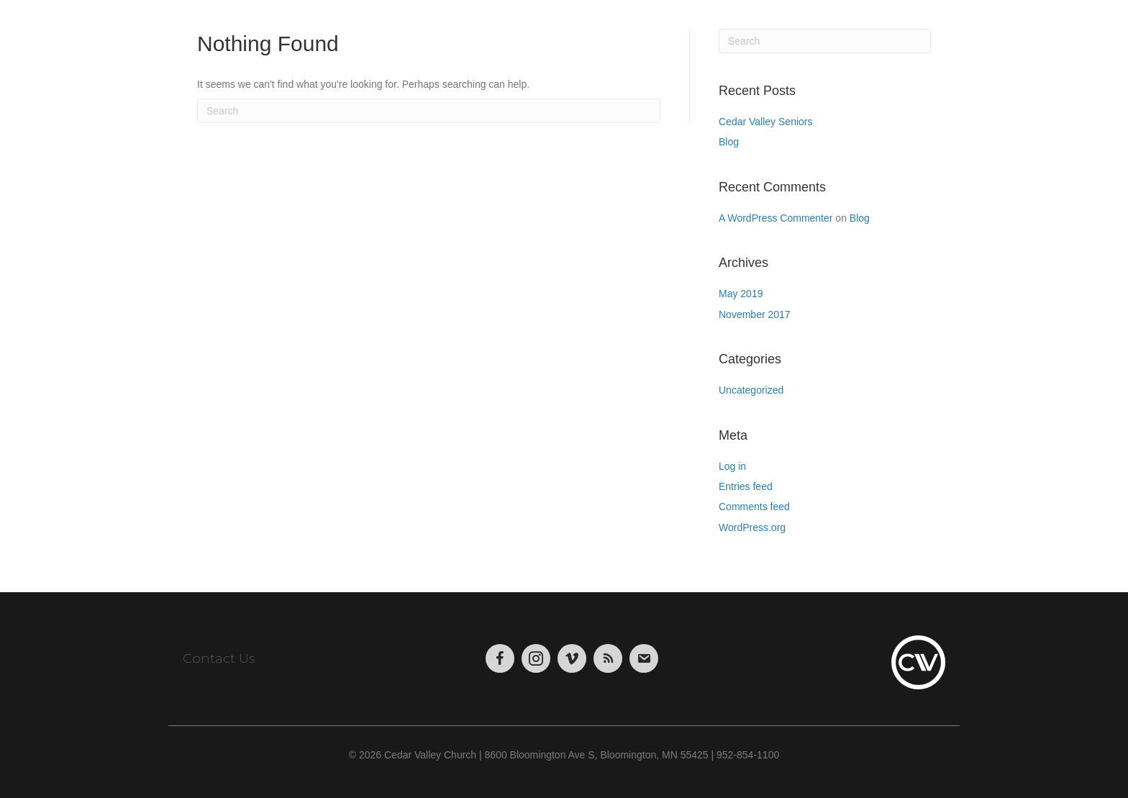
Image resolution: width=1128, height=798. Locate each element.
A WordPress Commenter (775, 218)
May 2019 (741, 293)
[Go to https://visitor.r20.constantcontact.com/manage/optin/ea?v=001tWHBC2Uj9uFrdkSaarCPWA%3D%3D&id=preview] (643, 658)
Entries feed (746, 486)
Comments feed (754, 506)
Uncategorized (751, 390)
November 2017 (755, 314)
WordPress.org (752, 527)
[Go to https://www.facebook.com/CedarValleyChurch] (500, 658)
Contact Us (219, 658)
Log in (732, 466)
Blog (729, 142)
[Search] (428, 111)
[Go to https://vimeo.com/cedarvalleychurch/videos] (572, 658)
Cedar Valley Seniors (765, 121)
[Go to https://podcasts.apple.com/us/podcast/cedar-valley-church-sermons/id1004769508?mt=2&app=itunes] (607, 658)
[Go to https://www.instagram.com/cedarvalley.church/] (536, 658)
